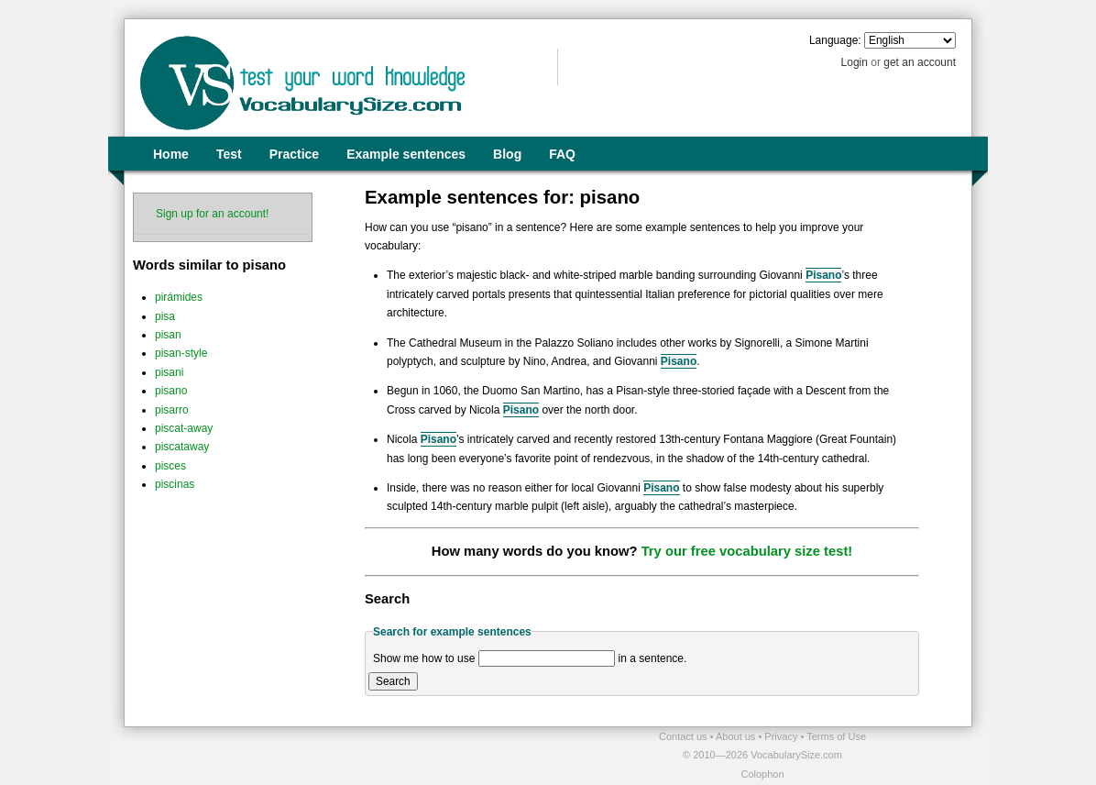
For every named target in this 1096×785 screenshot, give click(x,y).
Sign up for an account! (212, 213)
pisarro (172, 410)
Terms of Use (836, 736)
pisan (168, 334)
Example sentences (406, 154)
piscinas (174, 484)
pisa (165, 316)
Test (229, 154)
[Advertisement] (338, 754)
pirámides (179, 297)
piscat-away (184, 428)
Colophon (762, 773)
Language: (835, 40)
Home (171, 154)
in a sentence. (653, 658)
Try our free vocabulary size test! (747, 551)
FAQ (562, 154)
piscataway (182, 446)
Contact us (684, 736)
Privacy (782, 736)
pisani (169, 372)
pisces (170, 465)
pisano (171, 390)
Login (854, 62)
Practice (294, 154)
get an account (919, 62)
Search (393, 681)
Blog (507, 154)
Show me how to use (424, 658)
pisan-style (181, 353)
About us (737, 736)
